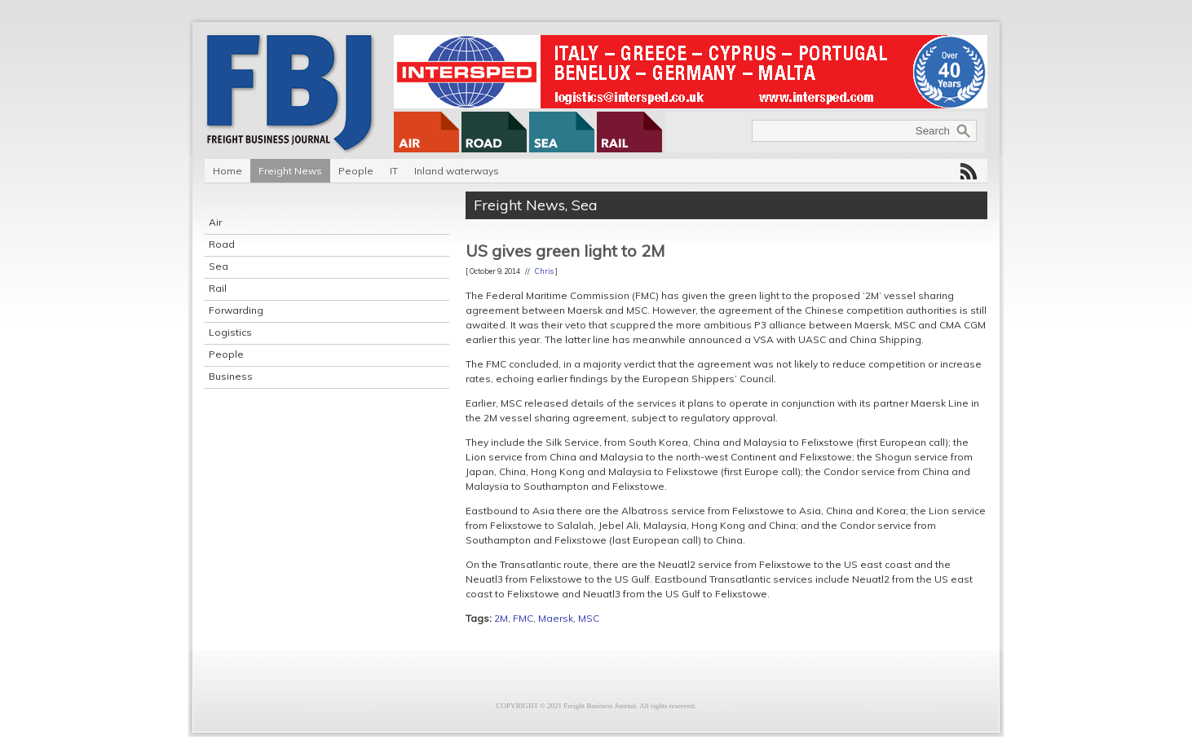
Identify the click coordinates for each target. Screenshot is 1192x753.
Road (222, 244)
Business (231, 376)
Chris (544, 270)
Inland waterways (456, 171)
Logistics (230, 332)
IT (394, 171)
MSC (588, 618)
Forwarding (236, 310)
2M (501, 618)
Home (227, 171)
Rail (218, 288)
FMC (523, 618)
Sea (218, 266)
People (355, 171)
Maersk (555, 618)
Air (215, 222)
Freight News (290, 171)
